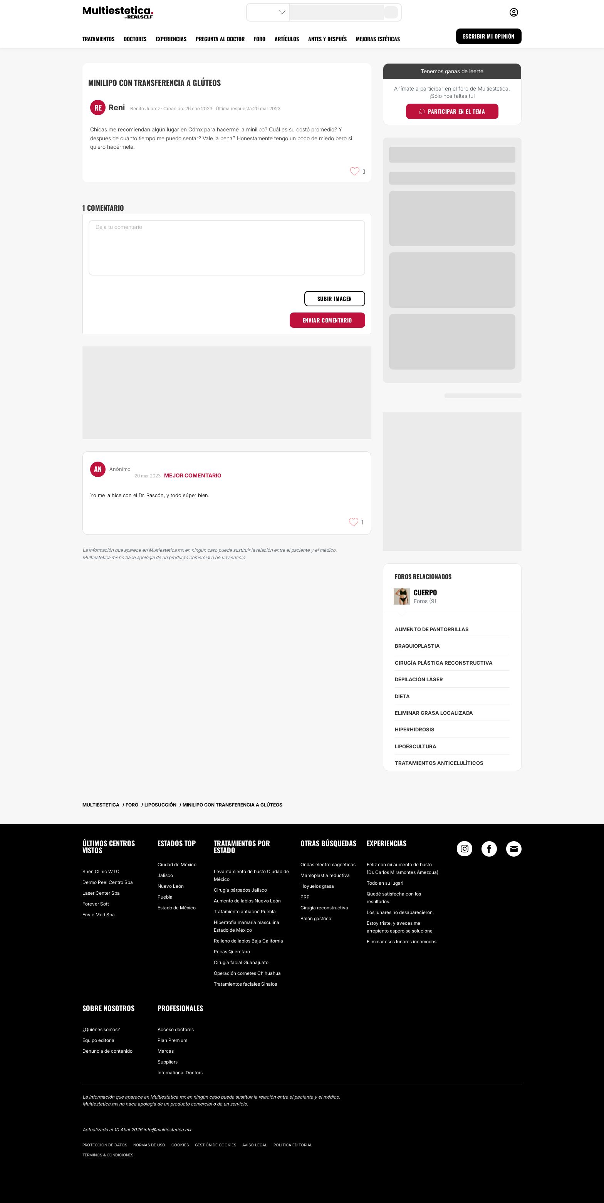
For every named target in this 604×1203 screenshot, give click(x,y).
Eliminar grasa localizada (434, 713)
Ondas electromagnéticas (328, 864)
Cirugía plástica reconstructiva (444, 663)
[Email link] (514, 849)
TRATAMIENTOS (98, 39)
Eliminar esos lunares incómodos (401, 941)
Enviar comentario (327, 320)
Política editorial (292, 1145)
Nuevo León (171, 886)
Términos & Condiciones (107, 1155)
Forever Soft (95, 904)
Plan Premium (172, 1040)
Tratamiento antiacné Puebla (245, 911)
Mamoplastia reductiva (325, 875)
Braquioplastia (417, 646)
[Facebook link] (489, 850)
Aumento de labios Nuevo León (247, 901)
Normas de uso (149, 1145)
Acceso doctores (176, 1029)
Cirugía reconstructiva (324, 908)
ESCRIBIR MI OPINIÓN (489, 36)
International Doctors (180, 1072)
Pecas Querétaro (232, 951)
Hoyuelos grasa (317, 886)
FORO (259, 39)
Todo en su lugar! (385, 883)
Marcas (166, 1051)
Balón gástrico (315, 918)
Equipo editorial (99, 1040)
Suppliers (168, 1062)
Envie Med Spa (98, 914)
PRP (305, 897)
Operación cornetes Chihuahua (247, 973)
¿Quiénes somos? (101, 1029)
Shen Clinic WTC (100, 871)
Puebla (165, 897)
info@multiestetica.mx (167, 1129)
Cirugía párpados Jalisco (240, 890)
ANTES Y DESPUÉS (327, 39)
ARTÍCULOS (287, 39)
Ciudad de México (177, 864)
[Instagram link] (464, 850)
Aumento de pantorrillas (432, 629)
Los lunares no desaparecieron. (400, 912)
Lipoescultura (415, 746)
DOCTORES (135, 39)
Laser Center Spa (101, 893)
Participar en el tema (452, 111)
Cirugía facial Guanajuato (241, 962)
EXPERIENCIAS (171, 39)
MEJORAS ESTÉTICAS (378, 39)
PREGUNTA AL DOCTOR (220, 39)
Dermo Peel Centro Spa (107, 882)
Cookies (180, 1145)
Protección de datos (104, 1145)
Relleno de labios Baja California (248, 941)
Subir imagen (334, 298)
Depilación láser (419, 679)
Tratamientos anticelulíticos (439, 763)
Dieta (402, 696)
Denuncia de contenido (107, 1051)
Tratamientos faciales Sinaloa (245, 984)
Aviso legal (254, 1145)
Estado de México (177, 908)
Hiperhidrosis (415, 729)
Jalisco (165, 875)
